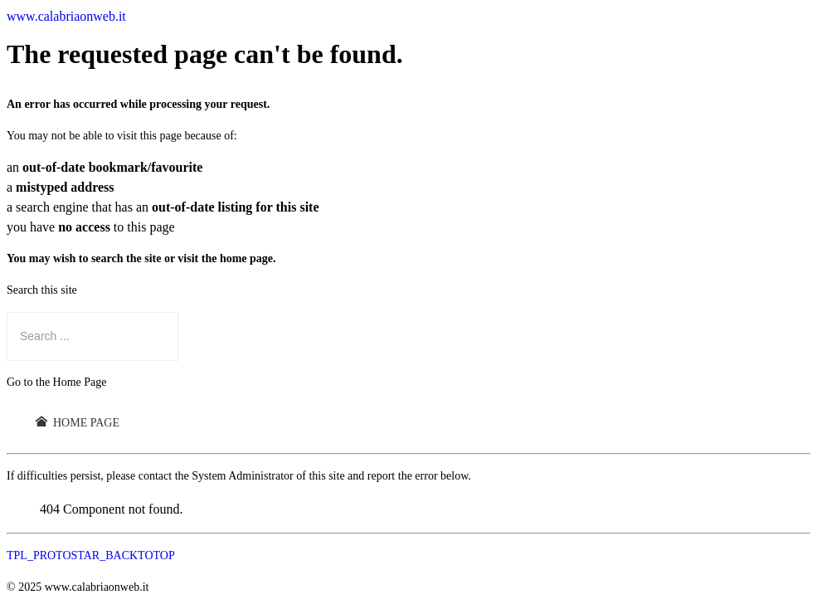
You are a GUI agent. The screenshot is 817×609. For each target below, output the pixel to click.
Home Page (77, 422)
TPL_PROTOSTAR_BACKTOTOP (91, 555)
